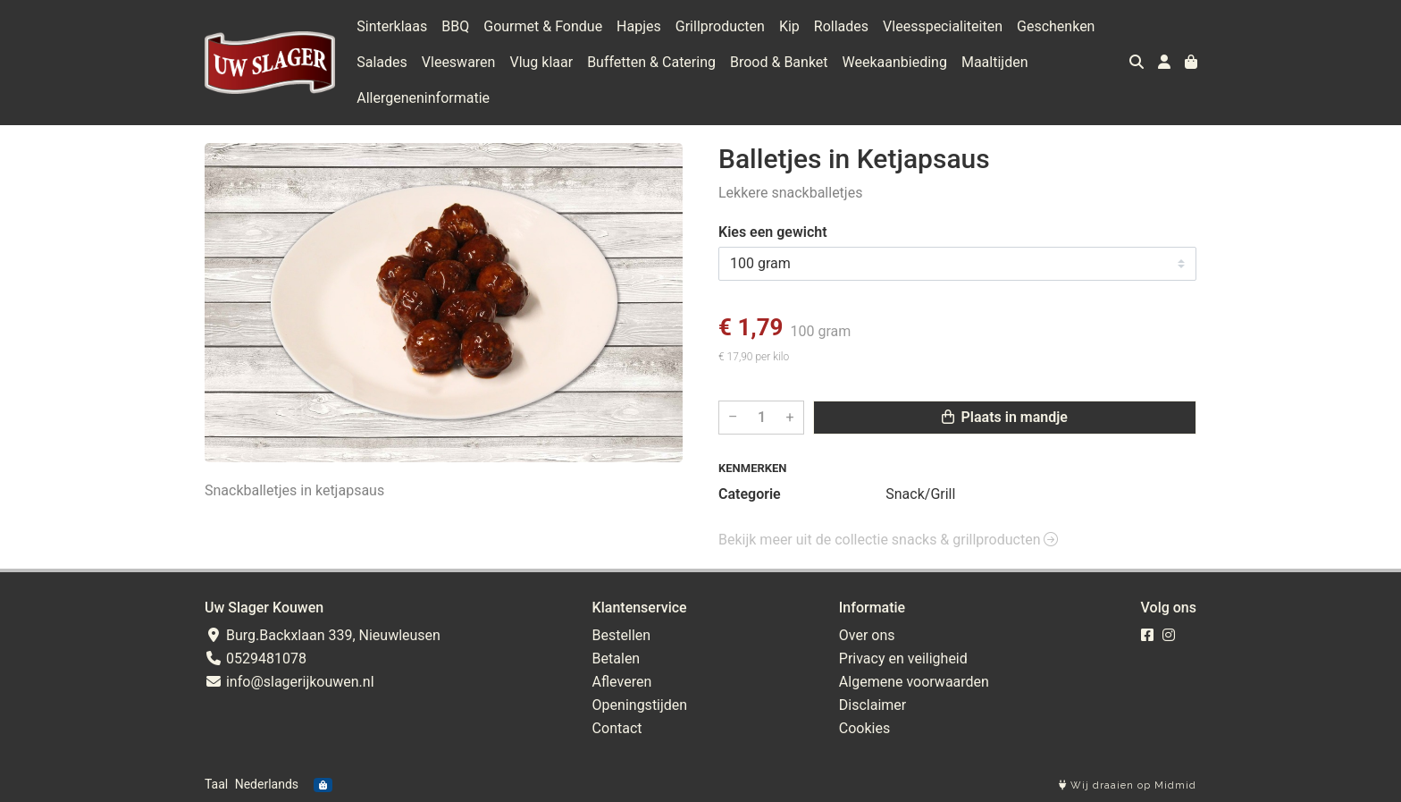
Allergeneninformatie (423, 97)
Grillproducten (720, 26)
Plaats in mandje (1005, 417)
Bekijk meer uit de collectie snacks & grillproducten (888, 539)
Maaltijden (994, 62)
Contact (617, 728)
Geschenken (1056, 26)
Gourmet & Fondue (542, 26)
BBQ (455, 26)
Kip (789, 26)
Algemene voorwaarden (914, 681)
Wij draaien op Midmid (1127, 785)
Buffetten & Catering (651, 62)
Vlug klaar (541, 62)
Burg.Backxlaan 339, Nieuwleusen (322, 635)
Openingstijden (640, 704)
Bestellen (621, 635)
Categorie (749, 493)
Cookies (864, 728)
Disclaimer (872, 704)
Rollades (841, 26)
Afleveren (622, 681)
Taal (216, 784)
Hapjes (639, 26)
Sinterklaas (392, 26)
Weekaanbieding (895, 62)
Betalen (616, 658)
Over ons (867, 635)
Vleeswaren (459, 62)
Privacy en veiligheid (903, 658)
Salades (382, 62)
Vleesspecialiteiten (943, 26)
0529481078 (255, 658)
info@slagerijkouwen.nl (289, 681)
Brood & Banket (779, 62)
